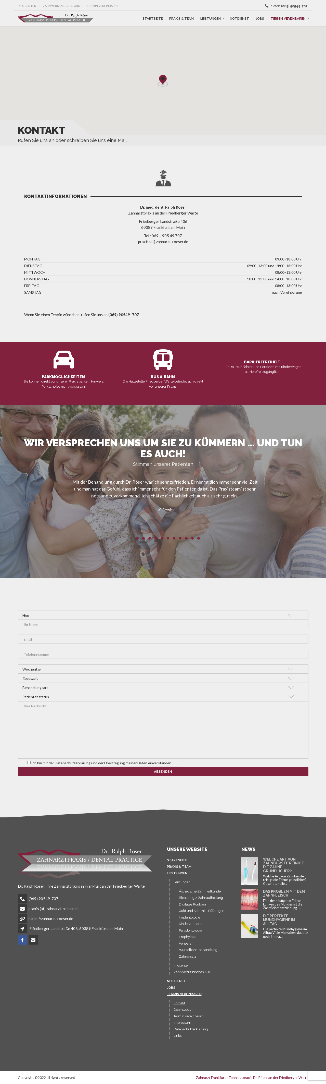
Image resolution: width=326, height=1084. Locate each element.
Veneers (185, 947)
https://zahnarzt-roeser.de (51, 922)
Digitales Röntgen (192, 908)
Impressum (182, 1026)
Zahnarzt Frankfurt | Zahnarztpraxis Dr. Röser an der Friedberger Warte (252, 1081)
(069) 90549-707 (43, 902)
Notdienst (239, 18)
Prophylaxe (187, 940)
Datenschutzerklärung (191, 1032)
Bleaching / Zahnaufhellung (201, 901)
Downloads (182, 1013)
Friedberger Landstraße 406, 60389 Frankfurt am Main (76, 932)
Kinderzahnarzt (190, 927)
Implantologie (189, 921)
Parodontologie (190, 934)
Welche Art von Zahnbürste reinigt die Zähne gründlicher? (283, 868)
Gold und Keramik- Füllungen (201, 914)
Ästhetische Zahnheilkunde (200, 895)
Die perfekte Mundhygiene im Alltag (279, 923)
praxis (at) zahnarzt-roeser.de (54, 912)
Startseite (152, 18)
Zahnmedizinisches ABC (61, 6)
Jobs (260, 18)
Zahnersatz (187, 960)
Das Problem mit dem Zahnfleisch (284, 897)
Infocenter (27, 6)
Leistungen (210, 18)
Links (177, 1039)
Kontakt (179, 1006)
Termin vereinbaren (103, 6)
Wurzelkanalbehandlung (198, 953)
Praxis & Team (181, 18)
